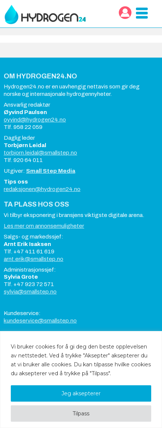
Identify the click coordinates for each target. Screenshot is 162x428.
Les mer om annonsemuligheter (44, 226)
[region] (81, 379)
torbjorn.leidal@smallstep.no (40, 153)
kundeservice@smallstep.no (40, 321)
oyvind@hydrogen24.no (35, 120)
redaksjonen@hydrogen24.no (42, 189)
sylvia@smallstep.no (30, 292)
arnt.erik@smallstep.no (33, 259)
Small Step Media (50, 171)
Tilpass (81, 413)
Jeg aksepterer (81, 393)
